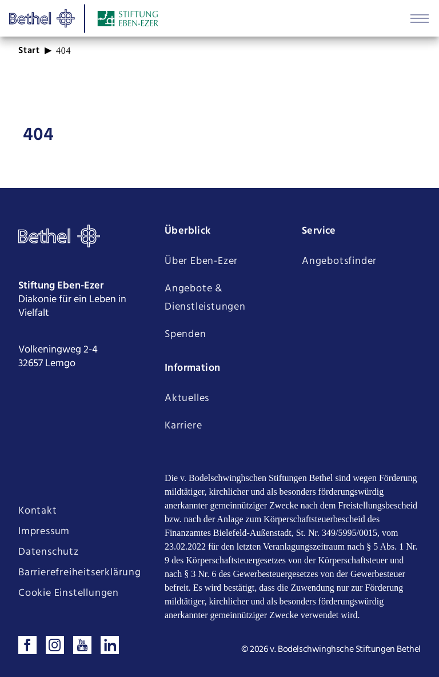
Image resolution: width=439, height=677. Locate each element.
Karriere (183, 426)
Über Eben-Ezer (201, 261)
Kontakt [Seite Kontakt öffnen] (37, 511)
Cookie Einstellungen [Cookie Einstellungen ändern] (68, 593)
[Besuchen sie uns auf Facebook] (27, 645)
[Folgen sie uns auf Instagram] (55, 645)
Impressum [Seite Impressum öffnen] (44, 532)
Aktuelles (187, 398)
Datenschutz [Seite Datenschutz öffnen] (48, 552)
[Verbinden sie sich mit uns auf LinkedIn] (110, 645)
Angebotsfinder (339, 261)
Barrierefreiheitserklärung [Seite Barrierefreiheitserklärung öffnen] (79, 573)
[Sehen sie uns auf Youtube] (82, 645)
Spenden (185, 334)
